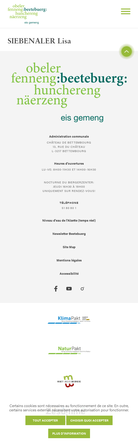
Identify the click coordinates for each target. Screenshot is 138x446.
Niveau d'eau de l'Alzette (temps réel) (69, 220)
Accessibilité (69, 273)
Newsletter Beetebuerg (69, 233)
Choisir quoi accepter (89, 420)
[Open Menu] (123, 12)
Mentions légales (69, 260)
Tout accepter (45, 420)
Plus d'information (69, 433)
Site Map (69, 247)
